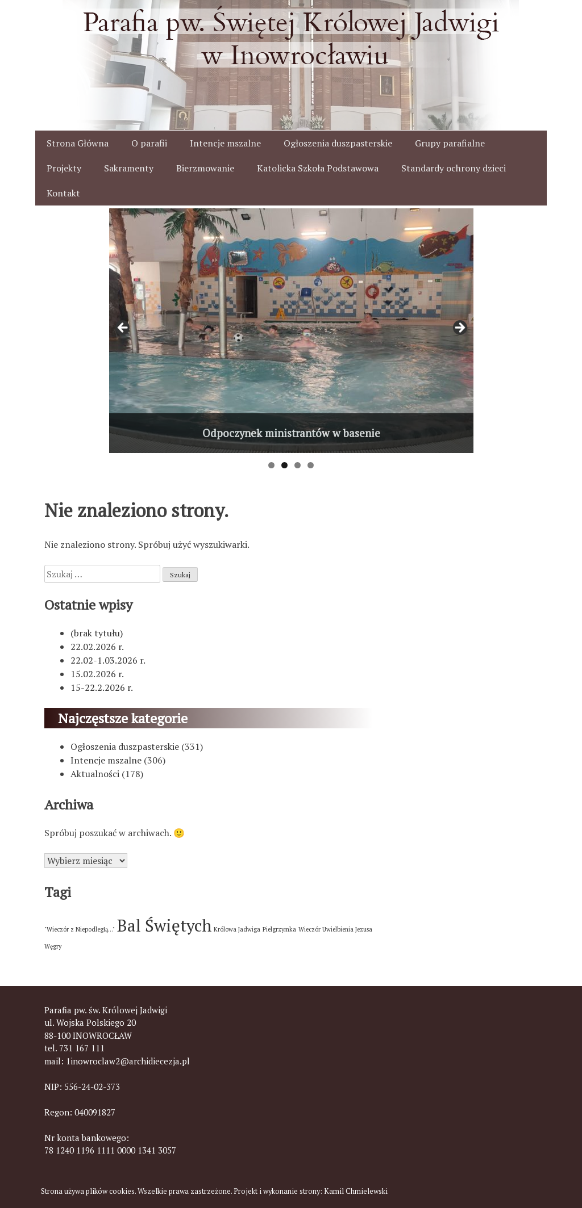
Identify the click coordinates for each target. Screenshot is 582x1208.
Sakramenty (128, 168)
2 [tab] (284, 465)
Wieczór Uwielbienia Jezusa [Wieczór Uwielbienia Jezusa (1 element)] (335, 929)
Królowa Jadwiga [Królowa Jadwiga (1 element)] (237, 929)
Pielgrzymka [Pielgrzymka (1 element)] (279, 929)
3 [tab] (297, 465)
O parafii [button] (149, 143)
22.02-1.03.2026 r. (108, 660)
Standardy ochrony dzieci (453, 168)
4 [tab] (310, 465)
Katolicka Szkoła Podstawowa (318, 168)
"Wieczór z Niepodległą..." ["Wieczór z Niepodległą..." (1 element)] (79, 929)
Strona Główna (78, 143)
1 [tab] (271, 465)
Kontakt (63, 193)
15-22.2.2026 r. (101, 687)
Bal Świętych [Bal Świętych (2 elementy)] (164, 925)
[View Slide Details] (291, 330)
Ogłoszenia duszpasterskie (338, 143)
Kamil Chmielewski (356, 1191)
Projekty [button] (64, 168)
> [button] (459, 328)
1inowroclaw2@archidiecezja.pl (128, 1061)
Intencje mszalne (225, 143)
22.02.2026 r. (97, 646)
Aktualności (94, 773)
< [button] (123, 328)
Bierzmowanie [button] (205, 168)
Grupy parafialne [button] (450, 143)
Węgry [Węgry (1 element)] (52, 946)
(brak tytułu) (96, 633)
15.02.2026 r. (97, 674)
